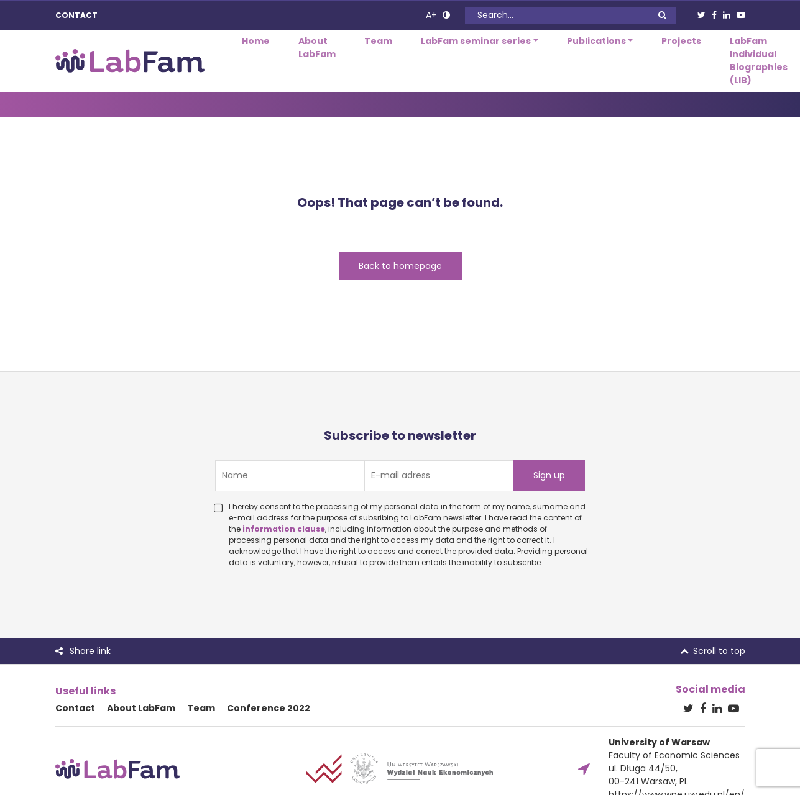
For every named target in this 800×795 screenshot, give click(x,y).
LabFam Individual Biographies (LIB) (759, 60)
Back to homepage (400, 266)
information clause (283, 529)
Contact (76, 15)
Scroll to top (712, 651)
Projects (681, 41)
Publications (596, 41)
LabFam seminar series (476, 41)
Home (256, 41)
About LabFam (317, 47)
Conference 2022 (268, 708)
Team (378, 41)
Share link (83, 651)
